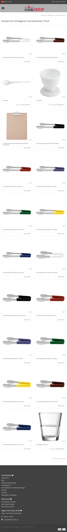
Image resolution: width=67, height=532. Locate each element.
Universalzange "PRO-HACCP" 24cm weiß (47, 272)
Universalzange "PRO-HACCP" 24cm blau (13, 444)
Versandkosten (62, 458)
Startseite (43, 15)
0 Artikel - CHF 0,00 (59, 2)
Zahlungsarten (6, 485)
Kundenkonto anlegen (8, 502)
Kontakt (3, 490)
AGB (2, 480)
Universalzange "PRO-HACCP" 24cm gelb (13, 401)
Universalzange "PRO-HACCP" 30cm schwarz (48, 143)
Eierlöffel (5, 100)
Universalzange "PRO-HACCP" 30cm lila (46, 186)
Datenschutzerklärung (8, 483)
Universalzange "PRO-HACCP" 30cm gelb (47, 229)
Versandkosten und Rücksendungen (13, 488)
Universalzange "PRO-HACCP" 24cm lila (13, 358)
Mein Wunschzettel (7, 506)
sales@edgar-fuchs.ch (11, 520)
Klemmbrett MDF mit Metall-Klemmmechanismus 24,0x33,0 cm (15, 144)
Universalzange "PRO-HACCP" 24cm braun (47, 401)
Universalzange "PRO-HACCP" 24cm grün (47, 358)
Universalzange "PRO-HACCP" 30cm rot (13, 186)
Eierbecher (39, 100)
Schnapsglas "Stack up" (42, 444)
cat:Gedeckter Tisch (60, 15)
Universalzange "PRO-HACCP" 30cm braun (47, 57)
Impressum (5, 478)
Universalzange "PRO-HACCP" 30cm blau (13, 272)
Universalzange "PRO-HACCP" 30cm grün (13, 229)
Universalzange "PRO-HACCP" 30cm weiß (13, 57)
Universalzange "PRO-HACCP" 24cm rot (46, 315)
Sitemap (4, 493)
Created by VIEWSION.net (28, 527)
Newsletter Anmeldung (9, 495)
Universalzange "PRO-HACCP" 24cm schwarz (14, 315)
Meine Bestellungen (7, 504)
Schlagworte (50, 15)
